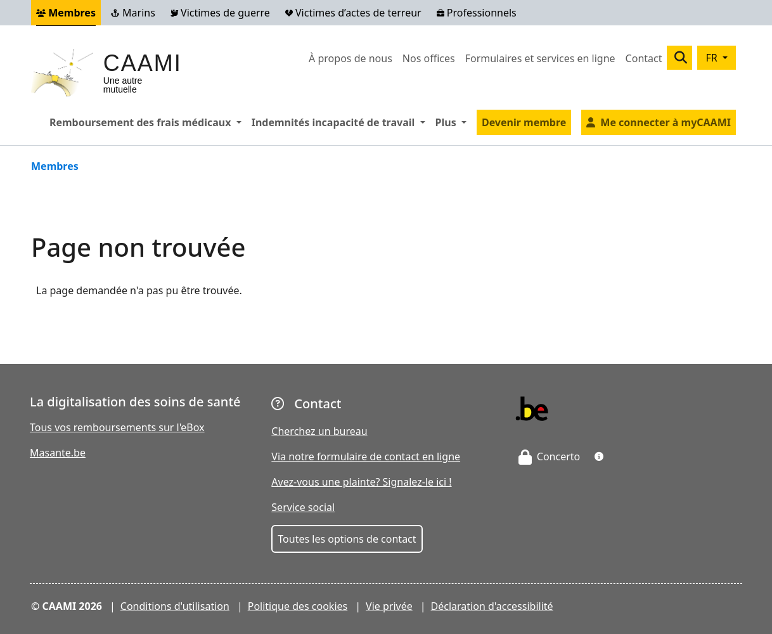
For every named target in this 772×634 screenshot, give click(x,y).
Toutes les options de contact (347, 539)
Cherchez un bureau (319, 431)
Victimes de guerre (220, 13)
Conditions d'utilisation (174, 606)
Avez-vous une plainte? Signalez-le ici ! (361, 482)
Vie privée (389, 606)
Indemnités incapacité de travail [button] (341, 121)
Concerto (549, 456)
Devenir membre (524, 122)
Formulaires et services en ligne (540, 58)
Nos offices (428, 58)
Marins (133, 13)
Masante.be (58, 453)
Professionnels (477, 13)
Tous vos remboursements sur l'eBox (117, 427)
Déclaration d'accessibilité (492, 606)
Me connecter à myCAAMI (665, 122)
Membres (66, 13)
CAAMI (142, 63)
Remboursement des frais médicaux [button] (148, 121)
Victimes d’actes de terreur (353, 13)
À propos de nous (350, 58)
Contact (644, 58)
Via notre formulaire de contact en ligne (365, 456)
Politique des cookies (298, 606)
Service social (303, 507)
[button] (599, 456)
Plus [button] (453, 121)
